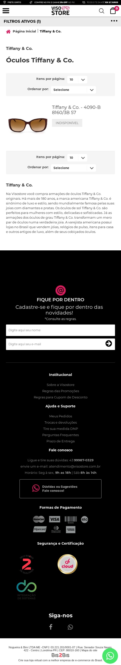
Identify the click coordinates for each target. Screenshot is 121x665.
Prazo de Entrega (60, 441)
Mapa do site (89, 650)
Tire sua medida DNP (60, 429)
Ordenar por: (38, 89)
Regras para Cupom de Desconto (61, 397)
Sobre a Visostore (60, 385)
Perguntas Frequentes (60, 435)
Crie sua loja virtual (30, 660)
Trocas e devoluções (60, 422)
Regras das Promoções (60, 391)
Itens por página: (50, 79)
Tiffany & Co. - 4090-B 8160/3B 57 (76, 110)
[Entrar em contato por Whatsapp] (110, 656)
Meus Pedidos (60, 416)
